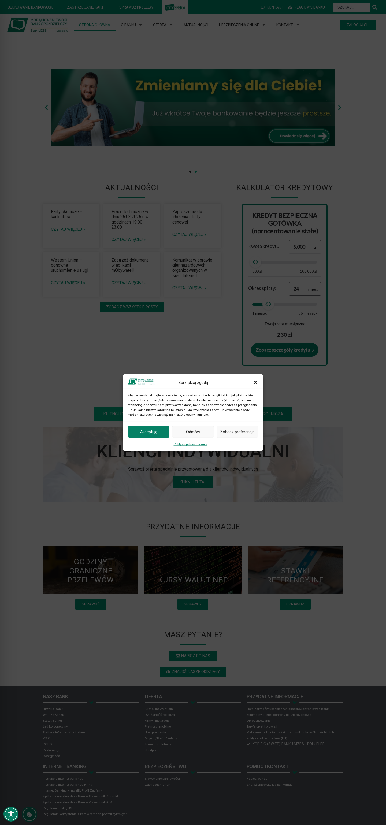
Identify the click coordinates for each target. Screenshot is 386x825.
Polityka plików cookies (190, 444)
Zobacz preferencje (237, 431)
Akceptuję (148, 431)
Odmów (193, 431)
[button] (255, 382)
